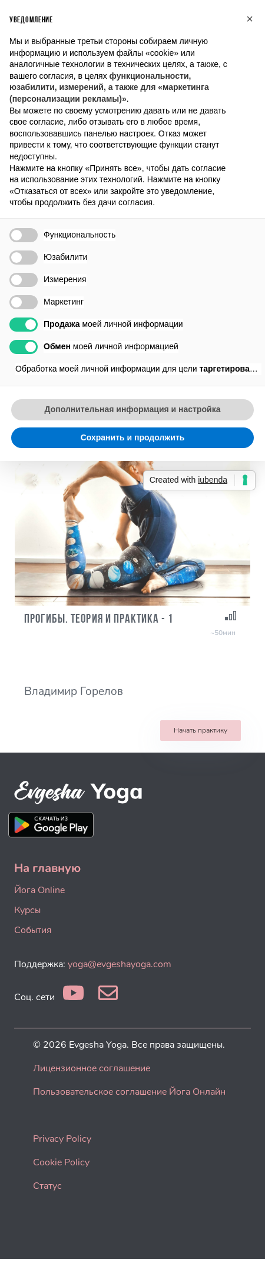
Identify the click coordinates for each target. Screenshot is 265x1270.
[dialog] (243, 1246)
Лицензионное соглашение (91, 1068)
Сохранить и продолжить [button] (133, 437)
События (32, 930)
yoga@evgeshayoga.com (119, 964)
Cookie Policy (61, 1162)
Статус (47, 1185)
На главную (47, 868)
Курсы (27, 910)
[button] (249, 18)
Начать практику (200, 730)
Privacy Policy (62, 1138)
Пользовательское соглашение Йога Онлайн (129, 1091)
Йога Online (39, 890)
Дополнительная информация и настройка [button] (133, 409)
